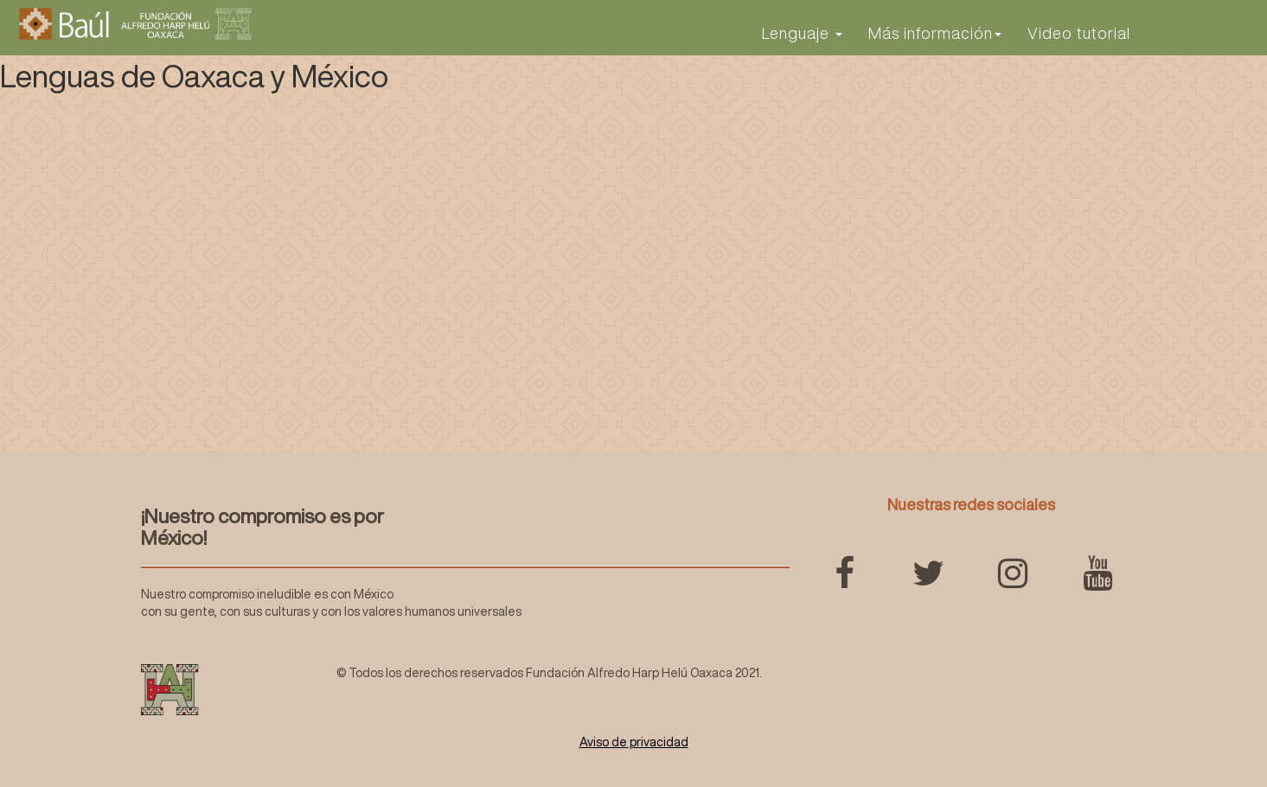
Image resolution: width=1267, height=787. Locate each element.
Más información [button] (934, 33)
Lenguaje (802, 33)
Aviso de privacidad (633, 742)
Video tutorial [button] (1078, 33)
